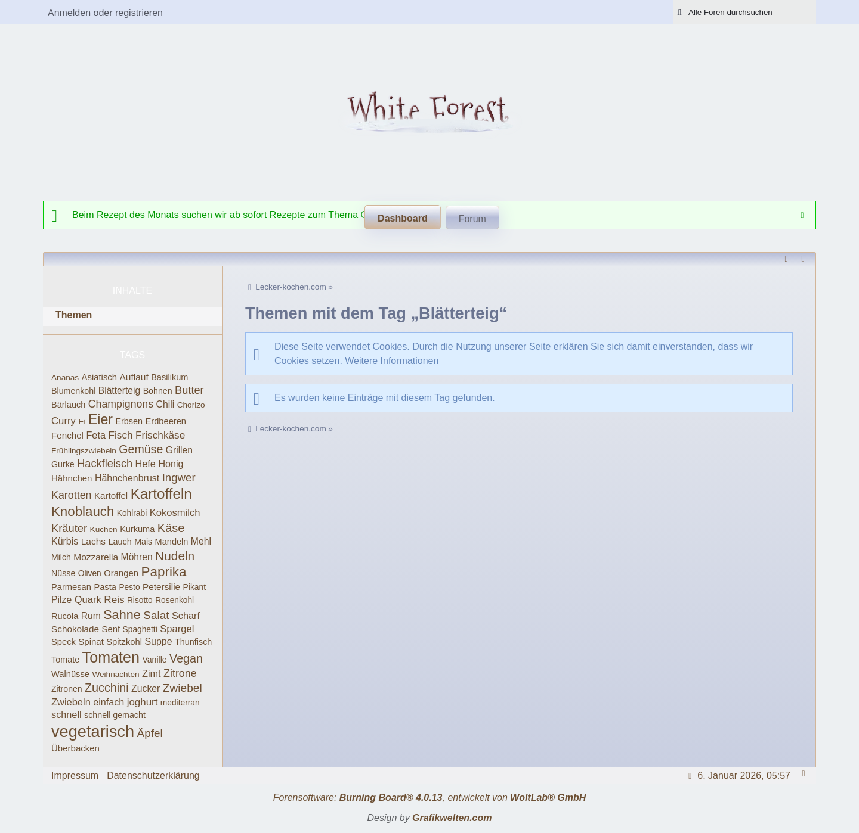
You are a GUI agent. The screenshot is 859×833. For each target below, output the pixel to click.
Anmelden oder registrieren (105, 13)
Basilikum (169, 377)
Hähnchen (71, 478)
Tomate (65, 659)
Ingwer (179, 477)
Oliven (89, 573)
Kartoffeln (161, 494)
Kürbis (64, 541)
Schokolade (75, 629)
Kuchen (104, 529)
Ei (81, 421)
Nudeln (174, 555)
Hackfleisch (104, 464)
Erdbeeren (165, 421)
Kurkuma (137, 529)
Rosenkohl (174, 600)
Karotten (71, 495)
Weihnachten (115, 674)
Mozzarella (95, 557)
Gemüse (141, 449)
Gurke (63, 464)
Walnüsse (70, 674)
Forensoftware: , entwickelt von (429, 797)
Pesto (129, 587)
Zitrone (180, 673)
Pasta (105, 587)
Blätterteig (119, 391)
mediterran (180, 702)
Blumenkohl (73, 391)
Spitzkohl (124, 641)
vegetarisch (92, 731)
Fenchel (67, 435)
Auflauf (133, 377)
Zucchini (107, 687)
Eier (100, 419)
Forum (472, 219)
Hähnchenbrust (127, 478)
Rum (91, 616)
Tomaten (111, 657)
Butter (189, 390)
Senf (111, 629)
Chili (165, 404)
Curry (63, 421)
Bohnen (157, 391)
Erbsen (129, 421)
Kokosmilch (175, 512)
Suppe (158, 641)
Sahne (122, 614)
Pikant (194, 587)
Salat (156, 615)
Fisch (120, 435)
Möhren (137, 557)
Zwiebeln (71, 702)
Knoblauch (82, 511)
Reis (114, 599)
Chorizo (191, 404)
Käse (171, 527)
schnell (66, 714)
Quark (88, 599)
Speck (63, 641)
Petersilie (161, 587)
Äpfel (149, 733)
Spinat (91, 641)
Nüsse (63, 573)
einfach (108, 702)
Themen (73, 315)
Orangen (121, 573)
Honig (170, 463)
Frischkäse (160, 435)
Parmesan (71, 587)
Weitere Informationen (391, 361)
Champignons (120, 404)
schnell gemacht (115, 715)
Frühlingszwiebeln (83, 450)
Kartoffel (111, 495)
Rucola (64, 616)
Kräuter (69, 528)
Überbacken (75, 748)
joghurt (142, 702)
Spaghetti (140, 629)
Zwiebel (182, 688)
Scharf (186, 615)
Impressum (74, 775)
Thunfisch (193, 641)
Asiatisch (99, 377)
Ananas (65, 377)
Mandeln (172, 541)
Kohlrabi (132, 513)
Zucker (145, 688)
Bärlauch (68, 404)
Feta (96, 435)
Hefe (145, 463)
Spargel (177, 629)
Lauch (120, 541)
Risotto (140, 600)
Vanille (154, 659)
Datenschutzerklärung (153, 775)
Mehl (201, 541)
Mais (143, 541)
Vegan (186, 658)
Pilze (61, 600)
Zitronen (66, 689)
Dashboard (403, 218)
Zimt (151, 673)
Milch (61, 557)
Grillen (179, 450)
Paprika (163, 571)
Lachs (93, 541)
